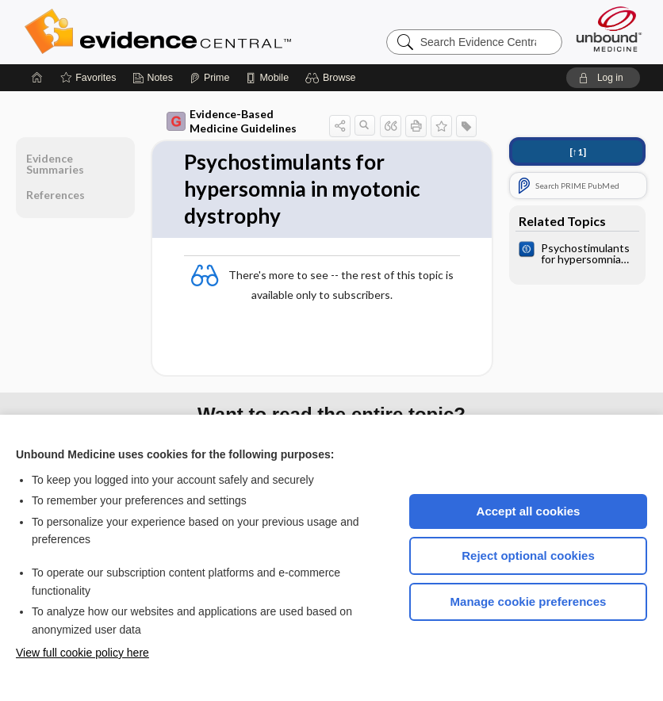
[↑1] (577, 152)
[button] (332, 77)
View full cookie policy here (82, 652)
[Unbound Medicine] (609, 29)
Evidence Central (221, 32)
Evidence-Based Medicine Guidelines (232, 121)
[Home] (37, 77)
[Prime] (209, 77)
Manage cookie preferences (528, 601)
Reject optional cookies (528, 555)
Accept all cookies (529, 511)
